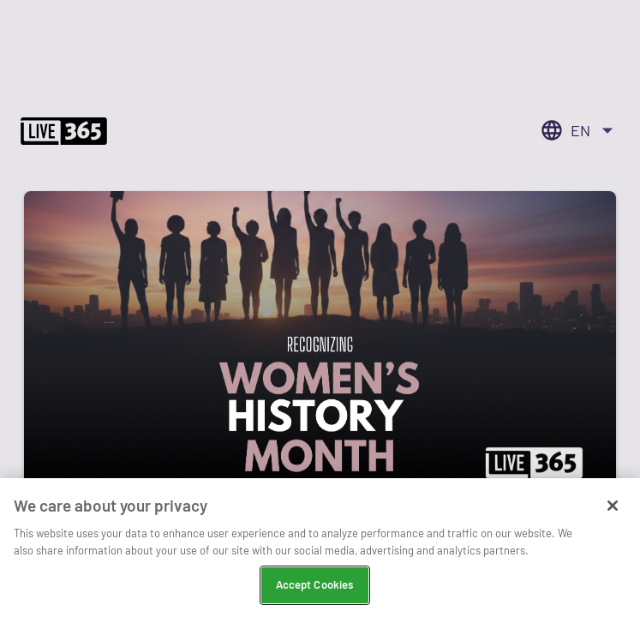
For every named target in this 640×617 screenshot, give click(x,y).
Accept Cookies (315, 584)
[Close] (612, 505)
